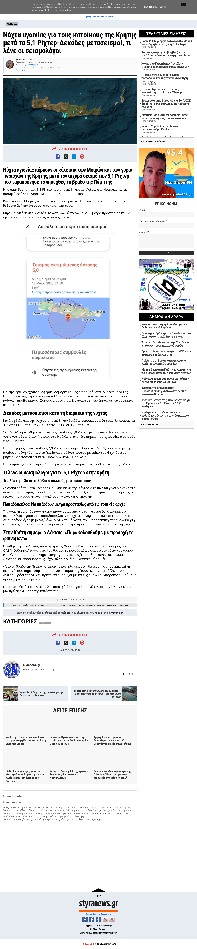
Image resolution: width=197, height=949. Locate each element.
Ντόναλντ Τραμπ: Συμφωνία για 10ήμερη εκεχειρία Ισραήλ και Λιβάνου (165, 380)
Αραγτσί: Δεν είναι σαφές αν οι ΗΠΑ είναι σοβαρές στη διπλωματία (166, 353)
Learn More (150, 7)
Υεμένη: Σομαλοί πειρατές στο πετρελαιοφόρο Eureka (159, 128)
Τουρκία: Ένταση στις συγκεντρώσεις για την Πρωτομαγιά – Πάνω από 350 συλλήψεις (165, 403)
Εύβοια (66, 617)
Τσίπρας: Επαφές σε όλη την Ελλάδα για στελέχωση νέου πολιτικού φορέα (165, 344)
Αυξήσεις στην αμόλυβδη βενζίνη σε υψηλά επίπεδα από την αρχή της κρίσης (165, 54)
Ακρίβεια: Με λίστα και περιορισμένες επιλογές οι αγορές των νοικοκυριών (164, 116)
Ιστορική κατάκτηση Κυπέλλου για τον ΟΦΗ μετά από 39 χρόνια (164, 326)
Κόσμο (98, 617)
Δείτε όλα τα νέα (151, 425)
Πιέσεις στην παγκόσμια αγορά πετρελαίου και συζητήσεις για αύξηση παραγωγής (164, 78)
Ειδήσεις (47, 617)
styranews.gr (115, 617)
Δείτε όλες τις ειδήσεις (155, 141)
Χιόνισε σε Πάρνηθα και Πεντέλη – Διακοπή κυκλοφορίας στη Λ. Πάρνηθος (165, 65)
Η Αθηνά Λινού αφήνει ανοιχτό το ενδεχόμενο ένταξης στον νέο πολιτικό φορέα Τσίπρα (165, 415)
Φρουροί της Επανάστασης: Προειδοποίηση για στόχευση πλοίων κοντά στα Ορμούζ (163, 391)
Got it (163, 7)
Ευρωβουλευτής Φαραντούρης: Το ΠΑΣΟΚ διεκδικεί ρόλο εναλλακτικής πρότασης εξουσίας (166, 104)
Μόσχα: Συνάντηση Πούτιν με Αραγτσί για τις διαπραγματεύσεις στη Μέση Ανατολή (166, 371)
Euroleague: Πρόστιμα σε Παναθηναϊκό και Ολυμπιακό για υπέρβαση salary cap (166, 335)
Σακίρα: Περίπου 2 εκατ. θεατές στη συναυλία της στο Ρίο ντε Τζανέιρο (162, 91)
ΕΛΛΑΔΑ (44, 628)
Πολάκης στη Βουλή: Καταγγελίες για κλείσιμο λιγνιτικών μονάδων (163, 362)
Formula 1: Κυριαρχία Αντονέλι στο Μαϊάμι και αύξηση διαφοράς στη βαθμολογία (166, 42)
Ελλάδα (81, 617)
